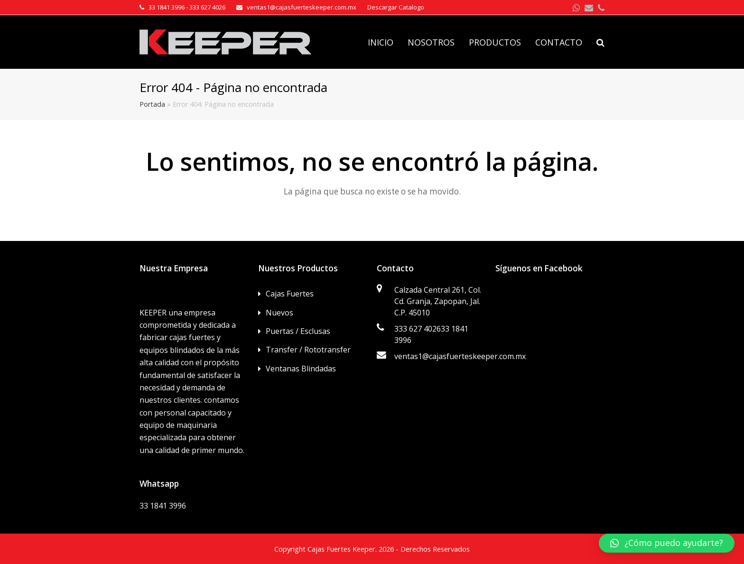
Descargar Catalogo (395, 7)
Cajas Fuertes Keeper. (342, 549)
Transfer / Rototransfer (308, 349)
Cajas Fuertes (290, 293)
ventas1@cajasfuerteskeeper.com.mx (460, 356)
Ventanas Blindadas (301, 368)
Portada (152, 104)
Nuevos (279, 312)
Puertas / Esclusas (298, 331)
